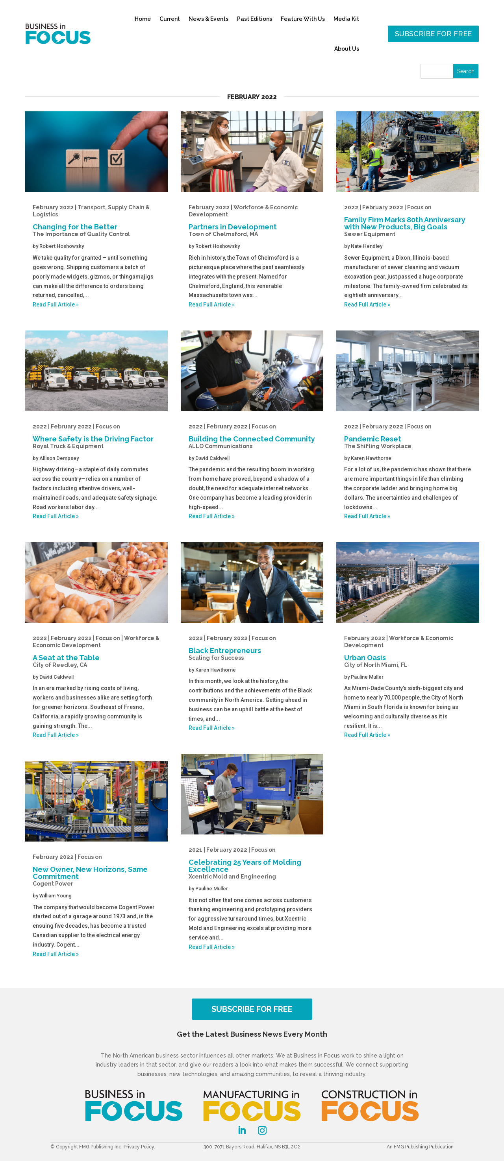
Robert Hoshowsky (61, 246)
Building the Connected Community (252, 436)
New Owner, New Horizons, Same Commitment (96, 870)
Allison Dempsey (59, 458)
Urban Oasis (407, 651)
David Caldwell (56, 677)
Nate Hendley (366, 246)
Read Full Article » (56, 304)
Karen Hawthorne (215, 670)
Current (169, 19)
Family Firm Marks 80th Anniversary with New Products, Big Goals (407, 221)
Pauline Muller (211, 889)
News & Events (208, 19)
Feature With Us (303, 19)
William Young (55, 896)
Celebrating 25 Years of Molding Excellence (252, 863)
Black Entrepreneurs (252, 648)
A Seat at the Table (96, 651)
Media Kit (346, 19)
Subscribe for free (433, 34)
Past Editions (254, 19)
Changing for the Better (96, 221)
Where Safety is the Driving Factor (96, 436)
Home (143, 19)
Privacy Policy (139, 1147)
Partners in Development (252, 221)
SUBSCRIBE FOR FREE (252, 1009)
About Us (346, 49)
